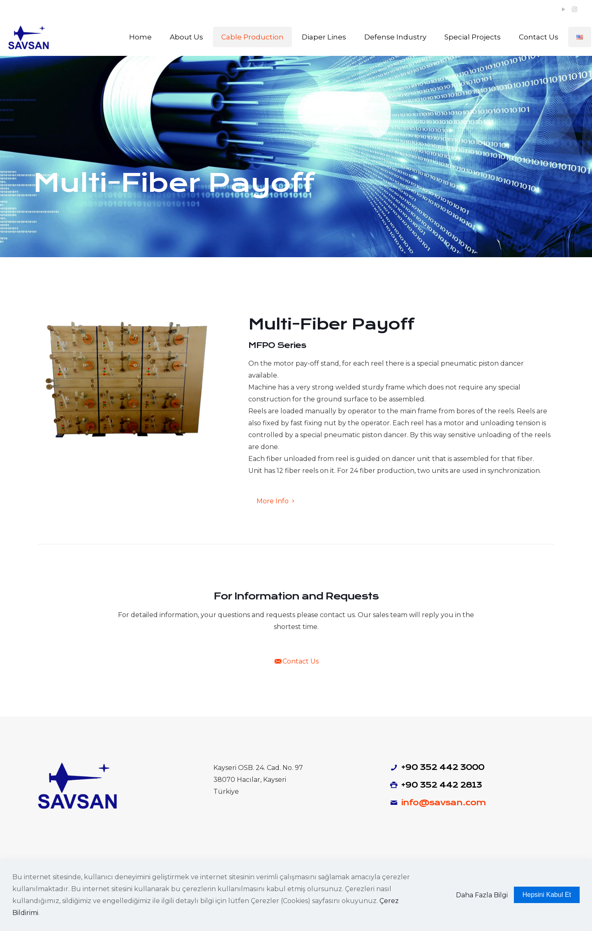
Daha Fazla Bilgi (482, 895)
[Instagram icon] (574, 9)
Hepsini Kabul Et (547, 894)
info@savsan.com (443, 802)
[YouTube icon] (563, 9)
